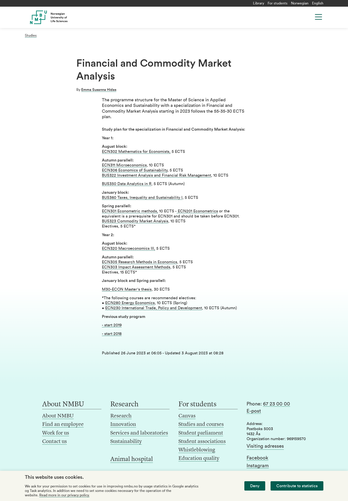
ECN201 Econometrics (197, 211)
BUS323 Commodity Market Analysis (135, 221)
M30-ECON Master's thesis (127, 289)
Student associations (202, 441)
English (317, 3)
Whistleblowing (196, 450)
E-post (254, 411)
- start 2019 (112, 325)
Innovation (123, 424)
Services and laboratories (139, 433)
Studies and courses (201, 424)
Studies (31, 35)
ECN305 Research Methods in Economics (139, 262)
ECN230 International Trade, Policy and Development (153, 308)
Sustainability (126, 441)
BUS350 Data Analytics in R (126, 184)
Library (258, 3)
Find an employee (63, 424)
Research (121, 416)
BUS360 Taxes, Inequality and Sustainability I (142, 198)
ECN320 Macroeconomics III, (128, 248)
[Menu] (318, 17)
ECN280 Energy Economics (130, 303)
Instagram (258, 465)
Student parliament (200, 433)
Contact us (54, 441)
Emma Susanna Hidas (98, 90)
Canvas (187, 416)
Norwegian (299, 3)
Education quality (198, 458)
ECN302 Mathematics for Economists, (136, 152)
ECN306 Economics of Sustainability (134, 170)
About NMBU (58, 416)
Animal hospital (131, 459)
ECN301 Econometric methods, (130, 211)
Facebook (257, 457)
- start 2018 (112, 334)
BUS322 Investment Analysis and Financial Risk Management (156, 175)
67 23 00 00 (276, 403)
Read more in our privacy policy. (64, 495)
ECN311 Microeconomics (124, 165)
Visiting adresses (265, 446)
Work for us (55, 433)
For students (277, 3)
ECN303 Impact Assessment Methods (136, 267)
